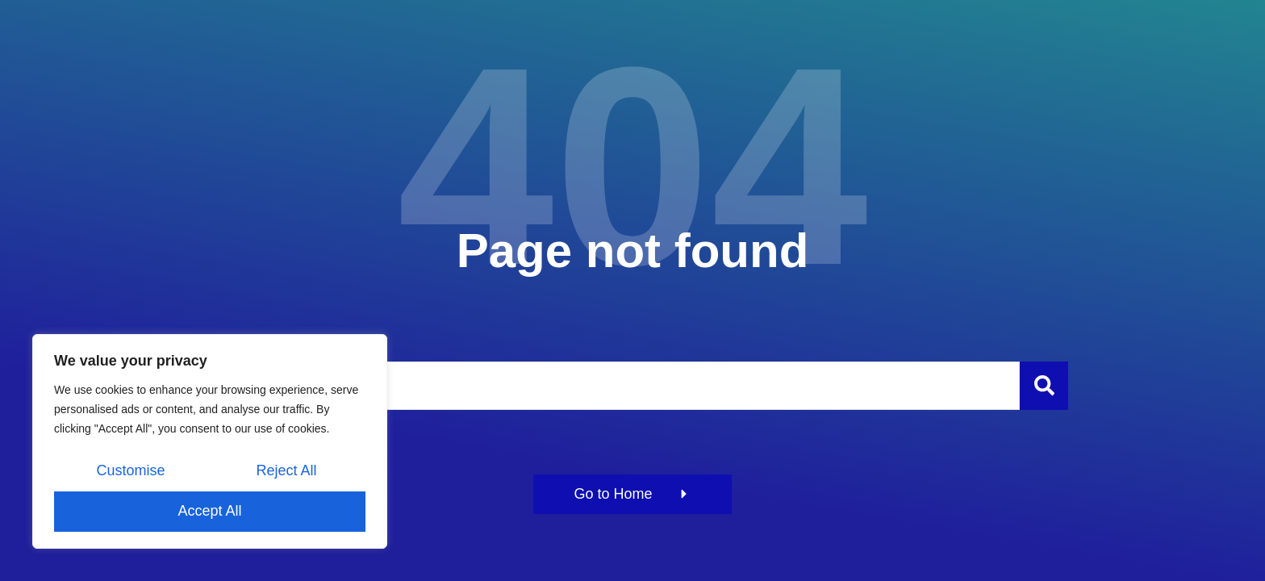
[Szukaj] (1044, 386)
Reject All (286, 470)
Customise (130, 470)
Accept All (209, 511)
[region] (209, 441)
